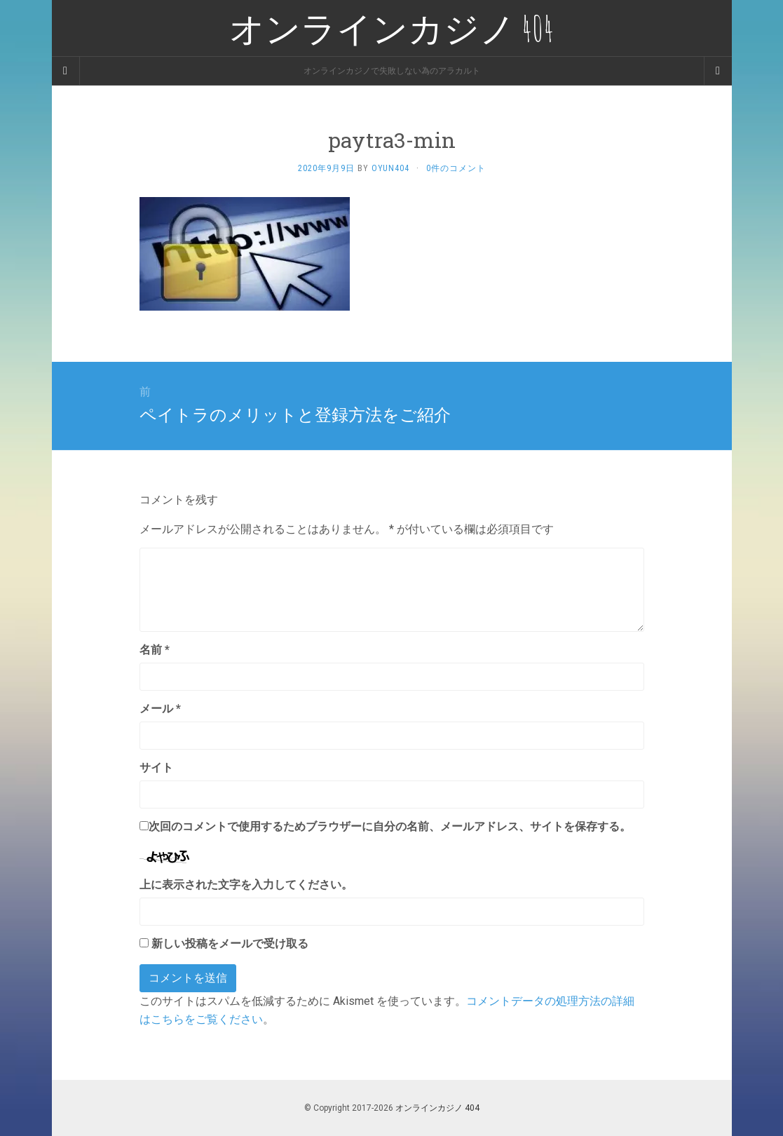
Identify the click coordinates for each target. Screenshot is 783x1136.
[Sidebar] (66, 71)
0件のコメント (456, 168)
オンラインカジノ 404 (437, 1108)
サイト (156, 767)
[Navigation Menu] (718, 71)
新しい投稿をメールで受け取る (229, 943)
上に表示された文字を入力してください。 (246, 884)
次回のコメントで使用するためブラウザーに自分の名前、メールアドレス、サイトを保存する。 (390, 826)
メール (160, 708)
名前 (154, 649)
